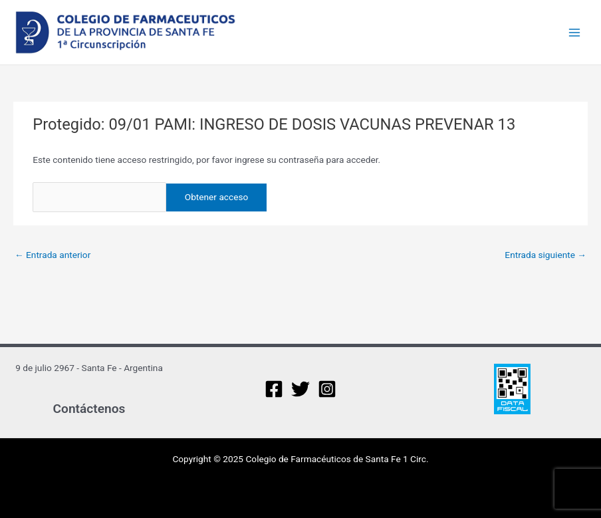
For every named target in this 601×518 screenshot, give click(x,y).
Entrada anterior (52, 254)
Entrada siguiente (545, 254)
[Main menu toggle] (574, 32)
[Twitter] (300, 389)
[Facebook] (274, 389)
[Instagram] (327, 389)
